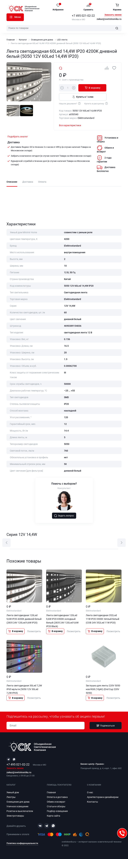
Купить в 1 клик (83, 96)
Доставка (27, 182)
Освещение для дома (42, 39)
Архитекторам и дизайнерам (102, 797)
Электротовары (15, 815)
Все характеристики (70, 125)
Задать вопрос (64, 515)
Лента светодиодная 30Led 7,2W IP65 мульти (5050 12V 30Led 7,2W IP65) (24, 689)
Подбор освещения (57, 811)
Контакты (92, 801)
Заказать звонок (113, 15)
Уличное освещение (17, 806)
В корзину (92, 87)
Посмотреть (34, 631)
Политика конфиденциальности (22, 843)
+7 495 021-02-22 (83, 15)
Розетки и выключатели (19, 811)
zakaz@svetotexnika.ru (109, 19)
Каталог (11, 17)
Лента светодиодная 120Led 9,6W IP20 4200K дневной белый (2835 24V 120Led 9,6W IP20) (24, 619)
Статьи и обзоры (56, 806)
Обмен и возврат (56, 801)
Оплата (42, 182)
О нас (90, 792)
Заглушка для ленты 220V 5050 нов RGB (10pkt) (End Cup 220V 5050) (103, 689)
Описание (11, 182)
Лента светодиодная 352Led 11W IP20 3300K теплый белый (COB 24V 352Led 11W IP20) (102, 619)
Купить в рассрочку (96, 103)
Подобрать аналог (18, 136)
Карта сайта (53, 815)
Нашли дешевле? (70, 103)
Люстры (11, 797)
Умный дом (12, 792)
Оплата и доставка (57, 797)
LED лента (62, 39)
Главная (10, 39)
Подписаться (105, 725)
